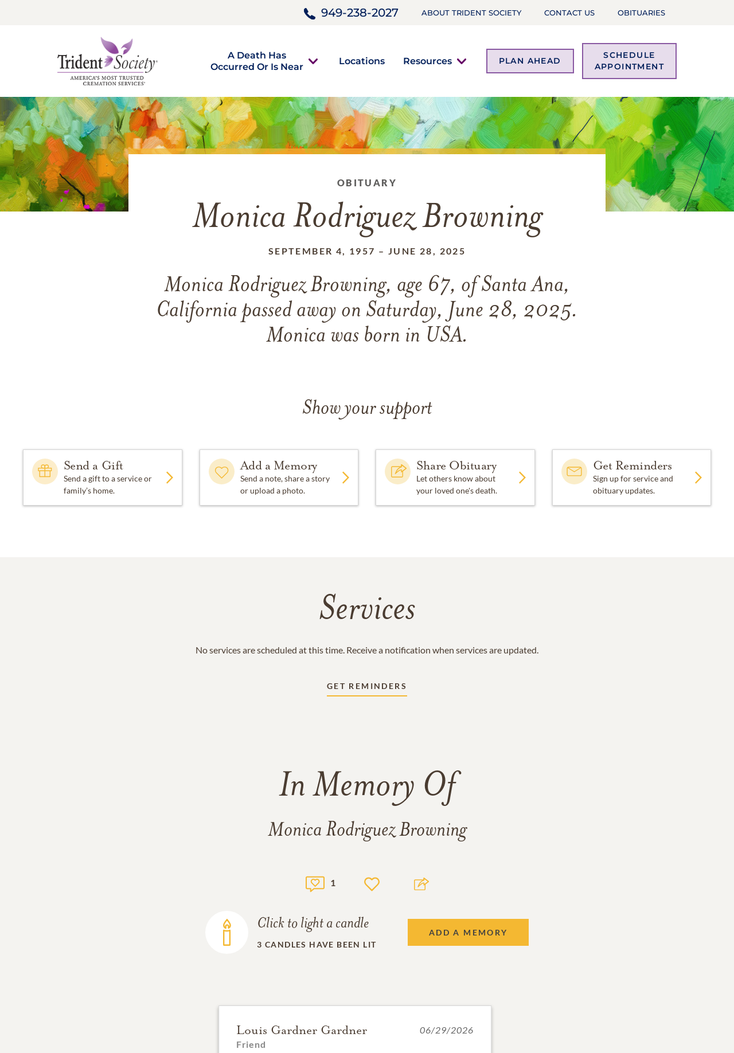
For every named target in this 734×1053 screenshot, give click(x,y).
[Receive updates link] (367, 688)
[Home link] (107, 59)
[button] (257, 60)
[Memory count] (315, 882)
